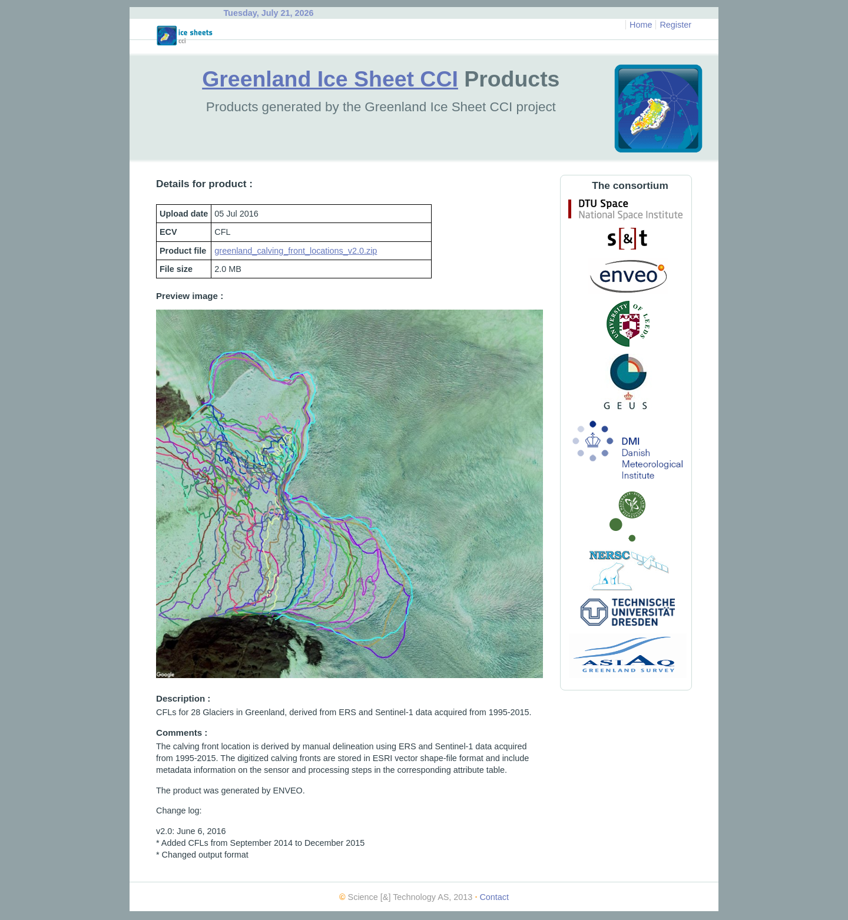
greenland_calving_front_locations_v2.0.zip (295, 250)
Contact (494, 897)
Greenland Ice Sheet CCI (330, 79)
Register (675, 24)
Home (641, 24)
